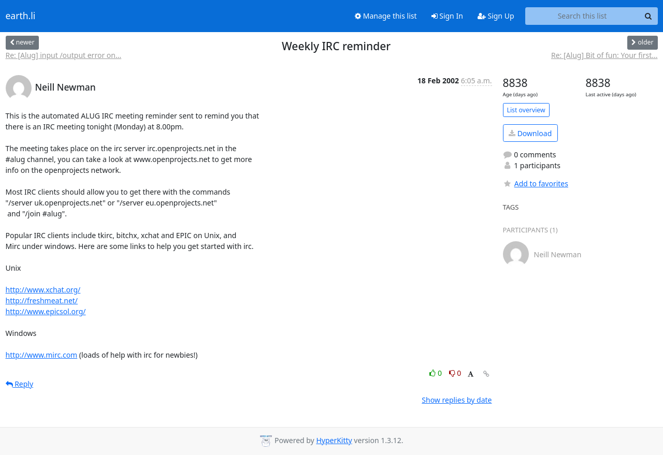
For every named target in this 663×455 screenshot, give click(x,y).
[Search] (648, 16)
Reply (20, 384)
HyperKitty (334, 440)
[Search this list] (582, 16)
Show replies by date (457, 400)
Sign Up (496, 16)
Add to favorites (535, 183)
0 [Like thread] (436, 373)
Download (530, 133)
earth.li (21, 16)
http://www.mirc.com (42, 355)
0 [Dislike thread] (455, 373)
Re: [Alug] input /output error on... (64, 55)
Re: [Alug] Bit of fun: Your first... (604, 55)
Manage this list (386, 16)
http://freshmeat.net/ (42, 300)
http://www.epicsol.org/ (46, 311)
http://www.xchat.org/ (43, 290)
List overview (526, 110)
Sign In (447, 16)
